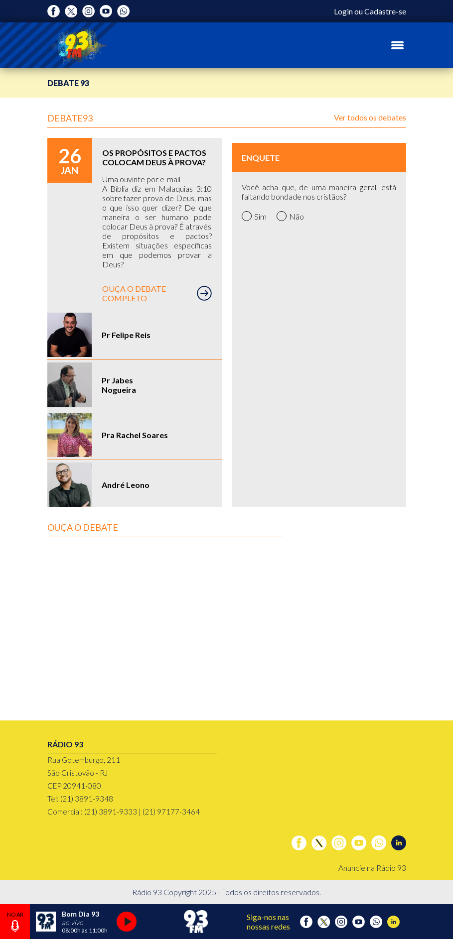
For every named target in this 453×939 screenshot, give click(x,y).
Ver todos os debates (370, 117)
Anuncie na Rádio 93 (372, 867)
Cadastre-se (385, 11)
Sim (254, 216)
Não (290, 216)
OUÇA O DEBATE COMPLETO (157, 293)
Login (343, 11)
